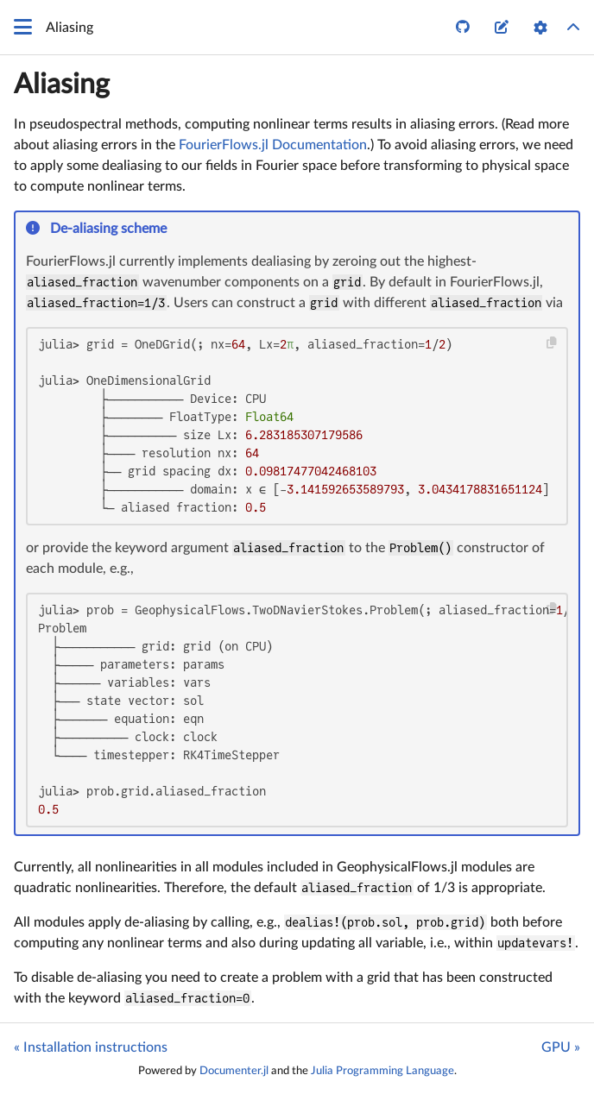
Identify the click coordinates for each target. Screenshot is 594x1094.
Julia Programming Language (382, 1071)
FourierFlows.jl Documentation (273, 145)
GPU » (560, 1047)
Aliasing (62, 84)
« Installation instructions (90, 1047)
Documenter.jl (234, 1071)
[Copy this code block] (552, 343)
